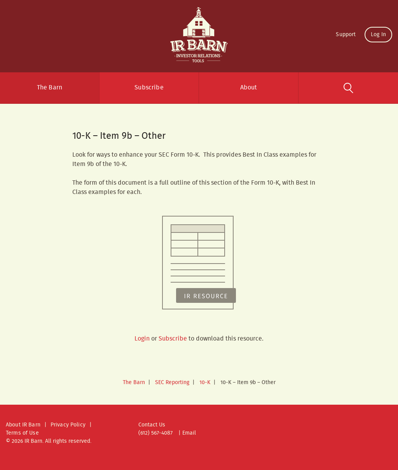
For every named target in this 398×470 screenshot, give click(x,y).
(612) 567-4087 (155, 433)
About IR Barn (23, 425)
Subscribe (148, 88)
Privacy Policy (68, 425)
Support (346, 34)
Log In (378, 34)
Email (189, 433)
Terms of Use (22, 433)
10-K (204, 382)
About (248, 88)
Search (348, 87)
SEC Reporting (172, 382)
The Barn (49, 88)
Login (142, 339)
